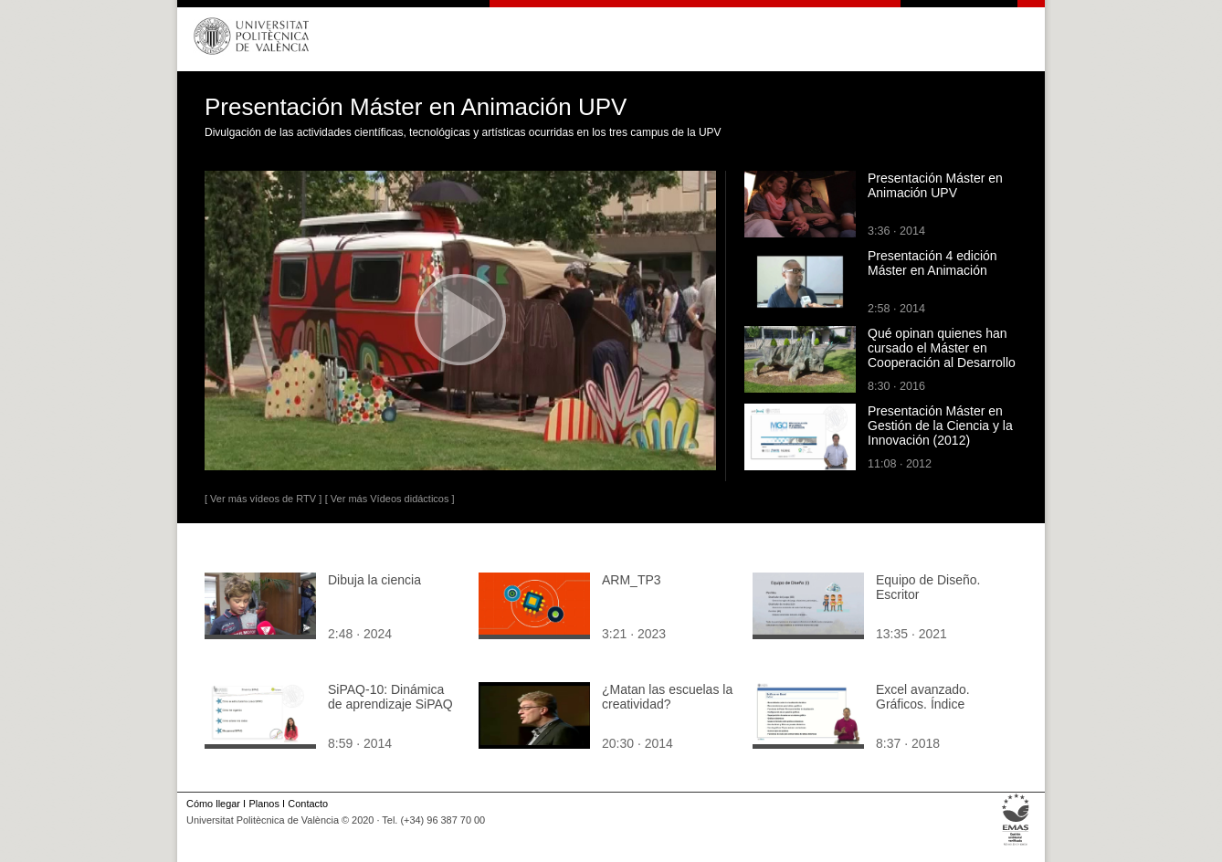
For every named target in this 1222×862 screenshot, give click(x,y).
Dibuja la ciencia (374, 580)
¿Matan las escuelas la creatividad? (667, 696)
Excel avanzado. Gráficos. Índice (923, 696)
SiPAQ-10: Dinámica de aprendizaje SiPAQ (390, 696)
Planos (263, 803)
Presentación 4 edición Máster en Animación (932, 263)
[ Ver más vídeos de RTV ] (263, 498)
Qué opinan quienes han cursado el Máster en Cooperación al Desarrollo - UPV (942, 355)
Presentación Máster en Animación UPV (935, 185)
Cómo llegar (213, 803)
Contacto (308, 803)
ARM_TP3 (631, 580)
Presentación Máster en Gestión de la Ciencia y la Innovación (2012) (940, 425)
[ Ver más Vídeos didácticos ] (390, 498)
